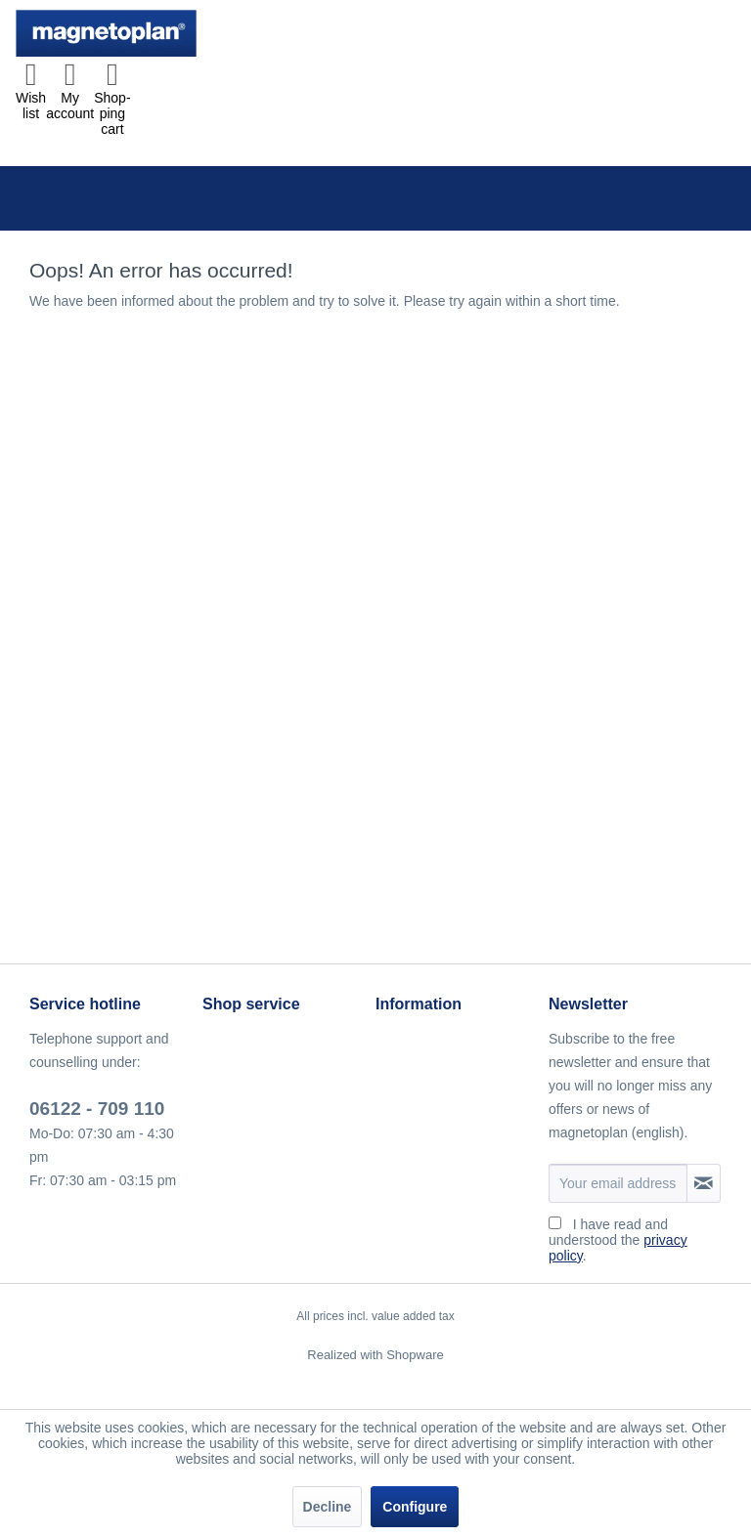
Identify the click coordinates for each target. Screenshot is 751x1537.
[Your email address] (618, 1183)
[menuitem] (31, 98)
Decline (327, 1507)
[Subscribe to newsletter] (703, 1183)
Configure (414, 1507)
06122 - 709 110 (96, 1108)
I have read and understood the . (618, 1240)
